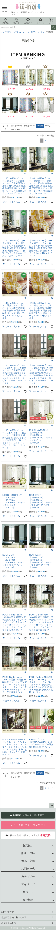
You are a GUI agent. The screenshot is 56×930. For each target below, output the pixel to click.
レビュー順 (15, 130)
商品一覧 (16, 21)
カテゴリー (28, 876)
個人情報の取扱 (8, 923)
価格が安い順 (16, 126)
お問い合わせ (7, 911)
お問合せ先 (28, 868)
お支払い (28, 845)
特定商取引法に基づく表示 (13, 917)
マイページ (40, 21)
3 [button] (48, 140)
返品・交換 (28, 860)
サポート (28, 892)
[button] (53, 140)
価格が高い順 (29, 126)
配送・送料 (28, 853)
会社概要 (28, 899)
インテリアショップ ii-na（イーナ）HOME (18, 32)
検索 (53, 27)
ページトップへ (51, 805)
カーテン (40, 32)
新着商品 (6, 21)
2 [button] (45, 140)
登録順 (47, 126)
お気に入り (28, 21)
